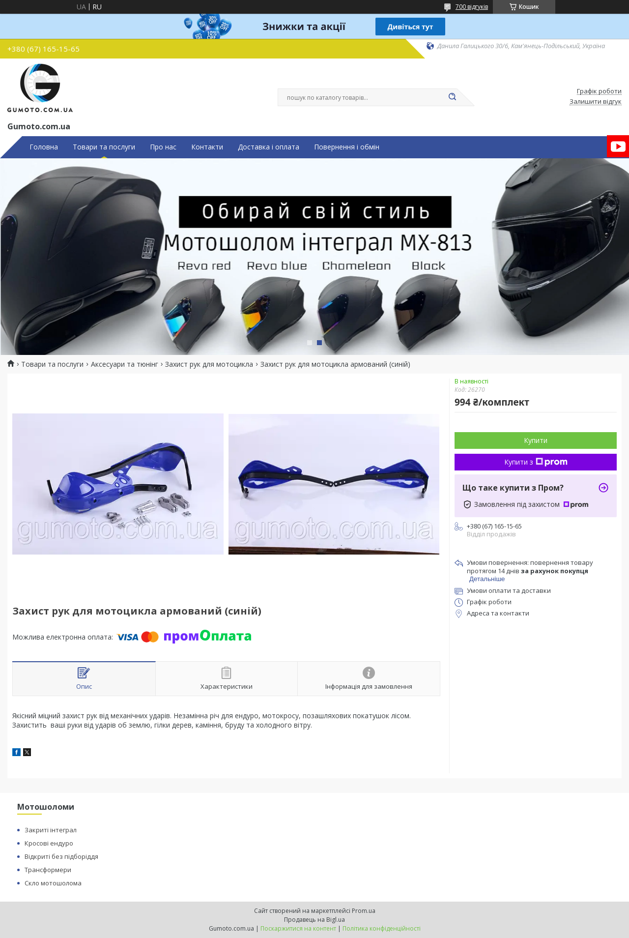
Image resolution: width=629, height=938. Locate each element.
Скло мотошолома (53, 883)
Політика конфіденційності (382, 928)
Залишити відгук (596, 101)
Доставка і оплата (268, 147)
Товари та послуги (104, 147)
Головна (43, 147)
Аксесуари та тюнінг (124, 364)
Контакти (207, 147)
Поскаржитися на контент (298, 928)
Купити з (536, 462)
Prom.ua (363, 911)
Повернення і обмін (346, 147)
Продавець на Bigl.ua (314, 919)
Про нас (163, 147)
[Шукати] (452, 97)
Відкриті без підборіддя (61, 856)
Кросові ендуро (49, 843)
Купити (535, 440)
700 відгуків (472, 6)
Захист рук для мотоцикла (209, 364)
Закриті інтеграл (51, 829)
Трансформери (48, 869)
